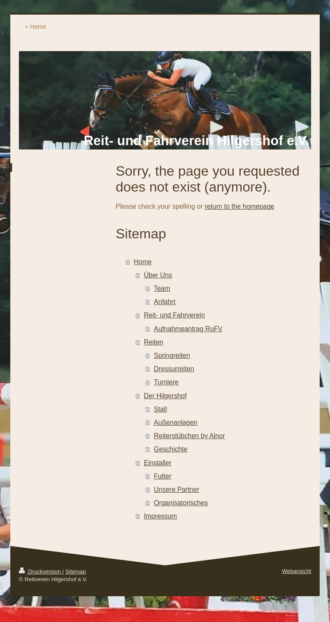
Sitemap (75, 571)
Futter (162, 476)
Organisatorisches (181, 502)
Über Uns (158, 275)
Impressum (160, 516)
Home (143, 261)
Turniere (166, 382)
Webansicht (296, 571)
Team (162, 288)
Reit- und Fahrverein (174, 315)
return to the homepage (239, 206)
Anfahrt (164, 301)
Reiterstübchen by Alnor (189, 435)
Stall (160, 409)
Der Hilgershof (165, 395)
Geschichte (170, 449)
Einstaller (157, 462)
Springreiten (172, 355)
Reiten (153, 342)
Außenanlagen (175, 422)
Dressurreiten (174, 368)
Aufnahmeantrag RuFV (188, 328)
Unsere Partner (176, 489)
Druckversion (40, 571)
